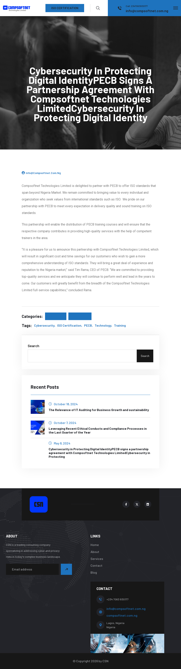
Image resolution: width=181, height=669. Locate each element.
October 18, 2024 (63, 404)
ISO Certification (69, 325)
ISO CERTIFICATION (64, 8)
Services (96, 559)
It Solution (55, 316)
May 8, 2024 (59, 443)
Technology (80, 316)
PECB (88, 325)
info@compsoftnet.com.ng (43, 173)
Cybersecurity (44, 325)
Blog (93, 572)
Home (94, 545)
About (94, 552)
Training (120, 325)
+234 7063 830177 (117, 599)
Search (33, 346)
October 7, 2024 (62, 423)
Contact (96, 565)
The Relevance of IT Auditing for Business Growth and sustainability (99, 410)
